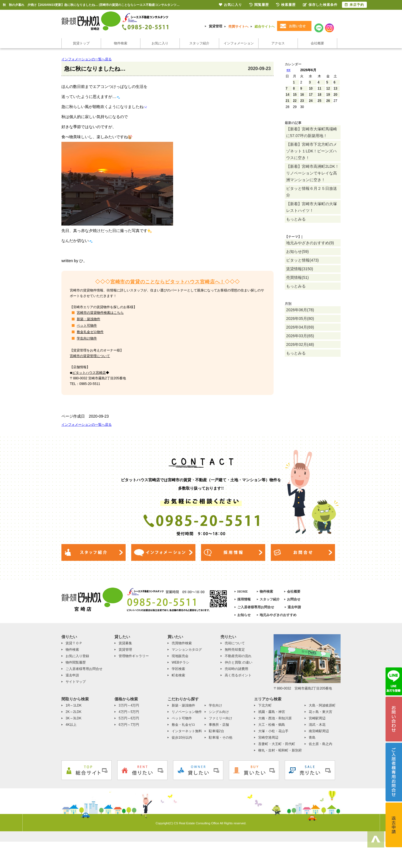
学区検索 (178, 669)
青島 (312, 737)
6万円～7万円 (129, 725)
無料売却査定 (235, 650)
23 (302, 101)
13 (335, 88)
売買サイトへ (238, 26)
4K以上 (71, 725)
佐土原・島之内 (320, 744)
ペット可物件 (87, 325)
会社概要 (317, 43)
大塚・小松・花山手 (273, 731)
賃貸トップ (81, 43)
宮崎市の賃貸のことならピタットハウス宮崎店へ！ (167, 281)
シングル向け (219, 712)
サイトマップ (76, 682)
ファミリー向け (220, 718)
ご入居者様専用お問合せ (255, 607)
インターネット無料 (187, 731)
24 (310, 101)
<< (288, 70)
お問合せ (293, 599)
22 (294, 101)
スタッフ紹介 (199, 43)
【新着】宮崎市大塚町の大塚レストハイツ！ (311, 207)
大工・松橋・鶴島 (271, 725)
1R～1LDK (74, 705)
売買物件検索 (182, 643)
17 (310, 95)
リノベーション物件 (187, 712)
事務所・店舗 (219, 725)
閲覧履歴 (259, 5)
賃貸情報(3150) (299, 269)
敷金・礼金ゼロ (183, 725)
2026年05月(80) (300, 318)
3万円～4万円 (129, 705)
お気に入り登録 (77, 656)
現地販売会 (180, 656)
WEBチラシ (180, 662)
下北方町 (265, 705)
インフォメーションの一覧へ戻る (86, 59)
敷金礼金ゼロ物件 (90, 332)
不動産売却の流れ (238, 656)
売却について (235, 643)
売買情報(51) (297, 277)
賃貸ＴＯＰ (74, 643)
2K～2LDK (74, 712)
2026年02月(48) (300, 344)
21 (287, 101)
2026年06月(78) (300, 310)
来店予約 (354, 5)
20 (335, 95)
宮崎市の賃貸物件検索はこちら (100, 313)
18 (319, 95)
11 (319, 88)
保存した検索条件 (320, 5)
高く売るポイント (238, 675)
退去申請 (294, 607)
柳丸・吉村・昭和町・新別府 (280, 750)
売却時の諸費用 (236, 669)
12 (328, 88)
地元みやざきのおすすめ (278, 615)
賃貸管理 (215, 26)
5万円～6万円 (129, 718)
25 (319, 101)
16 (302, 95)
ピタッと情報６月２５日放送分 (311, 191)
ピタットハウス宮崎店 (89, 373)
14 (287, 95)
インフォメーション (239, 43)
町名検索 (178, 675)
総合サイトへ (265, 26)
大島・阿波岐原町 (322, 705)
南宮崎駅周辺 (319, 731)
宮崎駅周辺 (317, 718)
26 (328, 101)
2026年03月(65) (300, 336)
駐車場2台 (216, 731)
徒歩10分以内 (182, 737)
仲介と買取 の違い (238, 662)
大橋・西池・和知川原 (275, 718)
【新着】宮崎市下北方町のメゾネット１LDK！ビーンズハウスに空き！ (311, 151)
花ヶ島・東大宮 (320, 712)
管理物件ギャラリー (134, 656)
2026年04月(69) (300, 327)
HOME (242, 591)
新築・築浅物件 (88, 319)
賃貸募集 (125, 643)
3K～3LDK (74, 718)
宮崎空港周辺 (268, 737)
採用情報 (244, 599)
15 (294, 95)
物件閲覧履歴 (76, 662)
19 (328, 95)
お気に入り (160, 43)
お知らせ (244, 615)
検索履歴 (286, 5)
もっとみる (296, 219)
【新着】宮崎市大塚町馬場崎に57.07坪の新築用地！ (311, 132)
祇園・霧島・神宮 (271, 712)
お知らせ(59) (297, 251)
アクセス (278, 43)
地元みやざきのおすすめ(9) (310, 243)
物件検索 (120, 43)
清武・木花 (317, 725)
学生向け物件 (87, 338)
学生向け (215, 705)
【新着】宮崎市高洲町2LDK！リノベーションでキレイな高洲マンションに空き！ (312, 173)
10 (310, 88)
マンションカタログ (187, 650)
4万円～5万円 (129, 712)
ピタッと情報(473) (302, 260)
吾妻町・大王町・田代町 (276, 744)
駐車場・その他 (220, 737)
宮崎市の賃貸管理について (90, 356)
